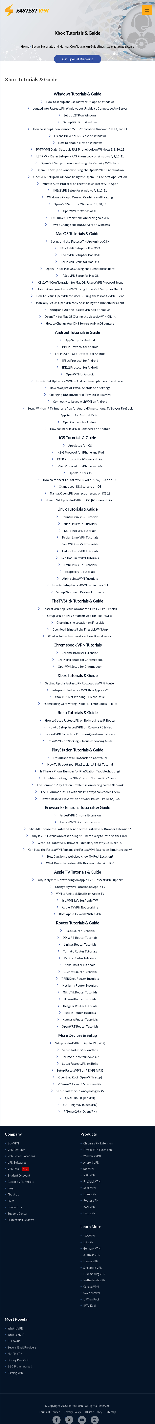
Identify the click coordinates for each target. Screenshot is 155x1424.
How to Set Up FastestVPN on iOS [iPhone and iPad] (79, 500)
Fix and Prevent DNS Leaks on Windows (80, 136)
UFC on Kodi (91, 1299)
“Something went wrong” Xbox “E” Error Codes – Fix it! (79, 704)
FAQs (11, 1201)
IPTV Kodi (89, 1306)
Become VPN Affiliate (21, 1182)
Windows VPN (92, 1156)
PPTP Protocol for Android (79, 347)
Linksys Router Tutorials (79, 944)
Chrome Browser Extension (79, 653)
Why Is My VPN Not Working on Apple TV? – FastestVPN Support (80, 880)
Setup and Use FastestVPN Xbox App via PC (80, 690)
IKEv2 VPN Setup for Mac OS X (80, 248)
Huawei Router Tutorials (79, 999)
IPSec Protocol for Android (80, 360)
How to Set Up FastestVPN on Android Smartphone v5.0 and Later (80, 381)
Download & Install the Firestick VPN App (80, 629)
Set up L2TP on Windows (79, 115)
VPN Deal (13, 1169)
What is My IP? (17, 1335)
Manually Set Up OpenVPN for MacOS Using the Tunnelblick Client (79, 303)
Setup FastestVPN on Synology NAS (80, 1091)
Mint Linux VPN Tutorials (80, 524)
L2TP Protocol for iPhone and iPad (79, 459)
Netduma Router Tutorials (80, 985)
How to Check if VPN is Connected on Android (79, 429)
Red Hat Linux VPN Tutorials (80, 558)
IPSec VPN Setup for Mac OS (80, 275)
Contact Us (15, 1207)
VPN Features (16, 1150)
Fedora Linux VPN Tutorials (80, 551)
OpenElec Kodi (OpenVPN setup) (80, 1077)
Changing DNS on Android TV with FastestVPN (80, 395)
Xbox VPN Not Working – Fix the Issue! (79, 697)
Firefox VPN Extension (97, 1150)
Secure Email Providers (22, 1347)
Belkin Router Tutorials (80, 1013)
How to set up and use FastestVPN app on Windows (80, 102)
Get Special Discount (77, 59)
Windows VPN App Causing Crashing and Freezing (80, 197)
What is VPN (15, 1328)
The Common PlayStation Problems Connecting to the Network (80, 785)
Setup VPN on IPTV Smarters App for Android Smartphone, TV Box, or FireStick (80, 408)
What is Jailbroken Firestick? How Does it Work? (79, 636)
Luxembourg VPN (94, 1274)
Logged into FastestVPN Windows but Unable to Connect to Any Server (80, 108)
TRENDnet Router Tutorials (80, 979)
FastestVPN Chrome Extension (80, 815)
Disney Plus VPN (18, 1360)
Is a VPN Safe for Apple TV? (80, 900)
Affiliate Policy (93, 1412)
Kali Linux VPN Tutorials (79, 531)
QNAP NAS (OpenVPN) (80, 1098)
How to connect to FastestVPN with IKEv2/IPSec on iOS (79, 480)
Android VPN (91, 1162)
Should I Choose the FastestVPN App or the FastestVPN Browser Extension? (80, 829)
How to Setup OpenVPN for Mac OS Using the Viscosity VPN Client (80, 296)
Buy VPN (13, 1143)
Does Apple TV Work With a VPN (79, 914)
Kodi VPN (89, 1207)
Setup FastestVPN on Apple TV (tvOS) (79, 1043)
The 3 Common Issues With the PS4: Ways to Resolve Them (80, 792)
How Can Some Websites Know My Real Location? (79, 856)
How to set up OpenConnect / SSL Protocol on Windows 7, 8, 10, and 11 (79, 129)
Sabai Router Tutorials (79, 965)
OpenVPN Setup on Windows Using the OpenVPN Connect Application (80, 177)
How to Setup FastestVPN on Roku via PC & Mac (80, 727)
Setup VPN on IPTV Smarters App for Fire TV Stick (79, 616)
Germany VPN (92, 1248)
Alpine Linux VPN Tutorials (80, 578)
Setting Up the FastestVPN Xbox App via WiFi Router (80, 683)
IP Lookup (14, 1341)
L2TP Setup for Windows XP (80, 1057)
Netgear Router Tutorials (79, 1006)
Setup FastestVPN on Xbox (80, 1050)
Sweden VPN (91, 1293)
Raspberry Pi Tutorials (80, 572)
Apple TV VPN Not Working (79, 907)
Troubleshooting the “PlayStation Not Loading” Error (79, 778)
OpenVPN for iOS (80, 473)
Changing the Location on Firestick (80, 622)
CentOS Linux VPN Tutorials (80, 544)
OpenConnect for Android (79, 422)
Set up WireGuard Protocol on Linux (80, 592)
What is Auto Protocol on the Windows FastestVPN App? (80, 184)
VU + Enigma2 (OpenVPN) (79, 1105)
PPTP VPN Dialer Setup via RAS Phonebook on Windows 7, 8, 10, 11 (79, 149)
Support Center (17, 1213)
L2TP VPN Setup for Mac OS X (79, 262)
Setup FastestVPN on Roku (80, 1063)
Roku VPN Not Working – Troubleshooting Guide (79, 741)
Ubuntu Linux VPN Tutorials (80, 517)
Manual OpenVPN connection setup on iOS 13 (79, 493)
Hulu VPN (89, 1213)
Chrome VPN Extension (98, 1143)
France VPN (90, 1261)
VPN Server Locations (21, 1156)
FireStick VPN (92, 1181)
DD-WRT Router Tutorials (79, 938)
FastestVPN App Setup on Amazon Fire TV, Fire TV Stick (80, 609)
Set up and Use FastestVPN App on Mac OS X (79, 241)
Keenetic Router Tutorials (80, 1019)
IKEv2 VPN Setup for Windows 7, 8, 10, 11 (80, 190)
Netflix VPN (15, 1354)
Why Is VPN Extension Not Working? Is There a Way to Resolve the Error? (80, 836)
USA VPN (89, 1236)
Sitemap (111, 1412)
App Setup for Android (80, 340)
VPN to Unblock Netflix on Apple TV (80, 894)
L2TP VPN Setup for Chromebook (80, 660)
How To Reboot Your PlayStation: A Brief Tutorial (80, 764)
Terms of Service (49, 1412)
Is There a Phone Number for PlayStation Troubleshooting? (79, 771)
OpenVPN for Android (79, 374)
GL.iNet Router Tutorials (79, 972)
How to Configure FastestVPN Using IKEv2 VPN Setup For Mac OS (80, 289)
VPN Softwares (17, 1162)
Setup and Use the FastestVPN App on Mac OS (79, 310)
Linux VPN (89, 1194)
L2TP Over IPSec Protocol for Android (79, 354)
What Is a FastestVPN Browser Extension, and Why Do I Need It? (80, 843)
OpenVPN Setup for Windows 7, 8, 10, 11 (79, 204)
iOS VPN (88, 1169)
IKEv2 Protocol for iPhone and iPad (80, 452)
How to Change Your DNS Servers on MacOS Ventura (79, 323)
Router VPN (90, 1200)
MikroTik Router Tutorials (79, 992)
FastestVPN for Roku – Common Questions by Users (80, 734)
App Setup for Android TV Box (80, 415)
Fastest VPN (75, 1406)
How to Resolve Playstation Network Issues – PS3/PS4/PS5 (80, 799)
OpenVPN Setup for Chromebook (79, 666)
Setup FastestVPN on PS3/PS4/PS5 (80, 1070)
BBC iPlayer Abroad (20, 1366)
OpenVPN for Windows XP (79, 211)
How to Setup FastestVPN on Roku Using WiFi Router (79, 720)
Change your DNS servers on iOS (79, 486)
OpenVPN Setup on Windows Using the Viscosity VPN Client (80, 163)
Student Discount (19, 1175)
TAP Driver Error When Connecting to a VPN (79, 218)
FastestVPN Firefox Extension (80, 822)
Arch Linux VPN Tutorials (79, 565)
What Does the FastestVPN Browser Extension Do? (80, 863)
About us (13, 1194)
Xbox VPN (89, 1188)
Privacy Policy (72, 1412)
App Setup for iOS (80, 445)
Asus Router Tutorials (80, 931)
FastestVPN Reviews (21, 1220)
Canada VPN (91, 1287)
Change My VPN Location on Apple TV (79, 887)
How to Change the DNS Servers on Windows (80, 225)
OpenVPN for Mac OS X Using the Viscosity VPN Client (80, 316)
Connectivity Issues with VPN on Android (79, 401)
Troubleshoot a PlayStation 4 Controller (79, 758)
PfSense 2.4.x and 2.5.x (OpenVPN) (79, 1084)
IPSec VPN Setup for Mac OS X (80, 255)
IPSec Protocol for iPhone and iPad (80, 466)
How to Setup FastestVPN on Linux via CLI (80, 585)
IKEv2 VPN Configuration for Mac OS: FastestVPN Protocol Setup (80, 282)
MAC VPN (89, 1175)
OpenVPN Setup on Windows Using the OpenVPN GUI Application (80, 170)
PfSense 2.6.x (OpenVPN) (79, 1111)
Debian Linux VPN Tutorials (79, 537)
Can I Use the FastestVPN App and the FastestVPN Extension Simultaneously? (80, 850)
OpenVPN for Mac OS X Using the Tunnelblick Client (79, 269)
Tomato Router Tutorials (80, 951)
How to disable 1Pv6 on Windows (80, 143)
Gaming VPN (15, 1373)
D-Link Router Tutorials (80, 958)
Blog (11, 1188)
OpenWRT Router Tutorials (79, 1026)
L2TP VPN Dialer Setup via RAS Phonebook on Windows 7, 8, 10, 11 (80, 156)
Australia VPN (91, 1255)
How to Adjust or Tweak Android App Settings (79, 388)
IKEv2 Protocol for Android (80, 367)
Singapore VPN (92, 1268)
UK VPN (88, 1242)
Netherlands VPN (94, 1280)
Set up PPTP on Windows (80, 122)
